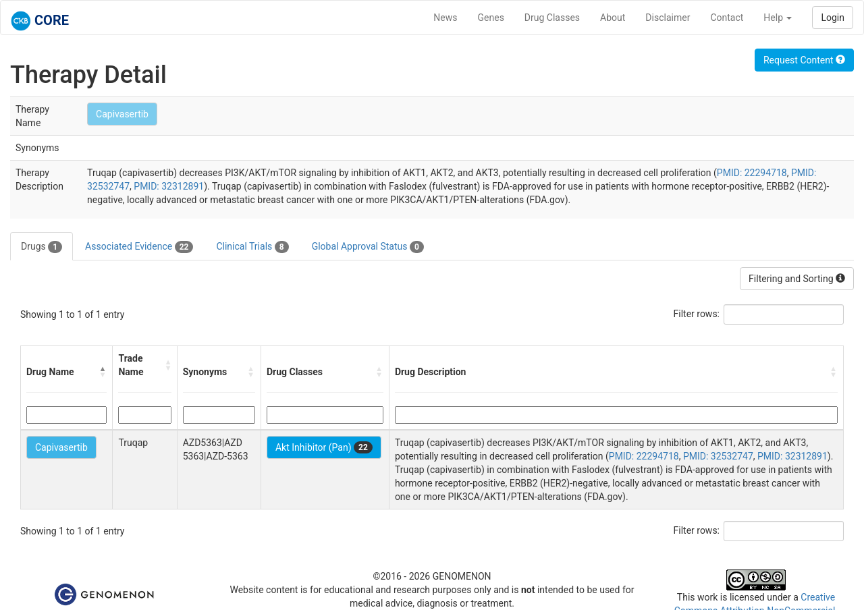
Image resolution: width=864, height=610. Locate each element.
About (612, 17)
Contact (726, 17)
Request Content (804, 60)
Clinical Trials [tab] (252, 247)
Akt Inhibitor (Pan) (324, 447)
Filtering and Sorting (797, 278)
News (445, 17)
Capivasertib (122, 114)
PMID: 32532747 (718, 456)
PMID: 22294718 (752, 172)
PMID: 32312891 (169, 186)
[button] (103, 372)
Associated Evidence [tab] (139, 247)
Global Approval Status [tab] (368, 247)
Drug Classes (552, 17)
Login (832, 17)
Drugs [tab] (41, 247)
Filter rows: (697, 313)
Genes (491, 17)
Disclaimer (667, 17)
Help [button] (777, 17)
